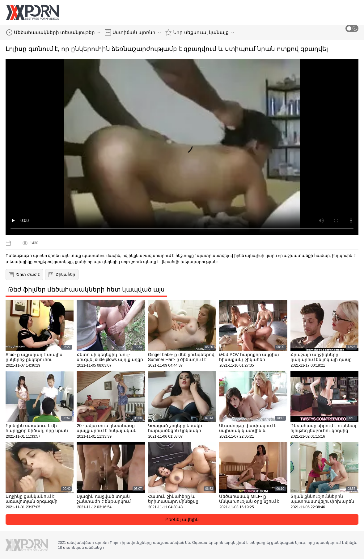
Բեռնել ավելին (182, 519)
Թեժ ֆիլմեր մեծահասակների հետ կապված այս (86, 289)
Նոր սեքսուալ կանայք (199, 32)
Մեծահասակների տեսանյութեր (53, 32)
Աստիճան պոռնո (133, 32)
